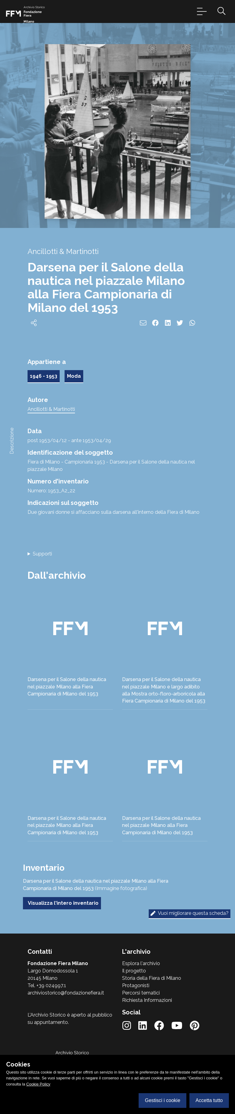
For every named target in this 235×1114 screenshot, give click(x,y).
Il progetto (134, 971)
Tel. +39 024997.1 (47, 985)
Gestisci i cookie (162, 1100)
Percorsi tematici (141, 993)
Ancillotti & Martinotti (51, 409)
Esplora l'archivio (141, 963)
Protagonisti (135, 985)
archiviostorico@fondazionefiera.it (66, 993)
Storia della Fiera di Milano (151, 978)
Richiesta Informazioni (147, 1000)
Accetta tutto (209, 1100)
